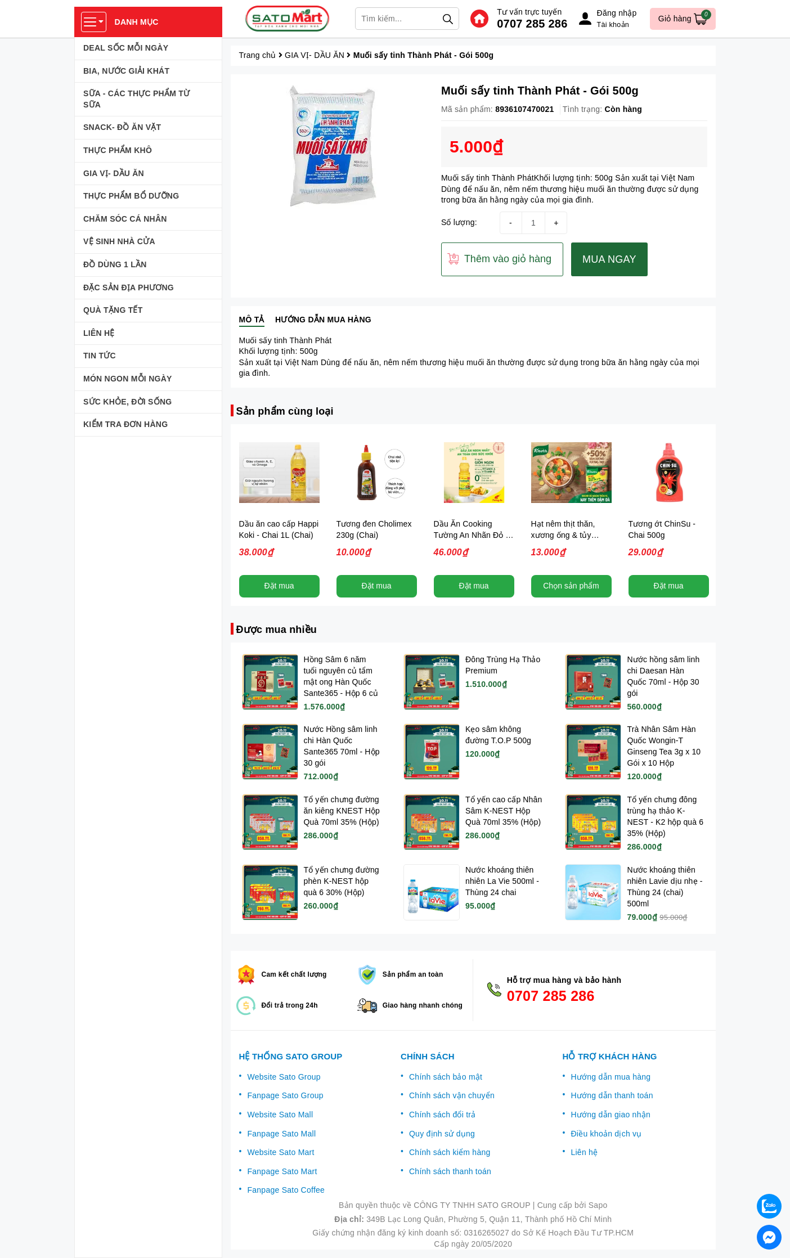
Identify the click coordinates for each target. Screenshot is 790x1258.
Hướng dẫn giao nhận (610, 1114)
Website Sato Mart (281, 1152)
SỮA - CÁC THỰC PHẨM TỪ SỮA (136, 99)
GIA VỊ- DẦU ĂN (113, 173)
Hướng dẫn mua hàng (610, 1076)
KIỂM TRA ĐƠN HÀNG (125, 424)
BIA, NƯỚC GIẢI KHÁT (126, 70)
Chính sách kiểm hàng (450, 1152)
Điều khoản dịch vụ (606, 1133)
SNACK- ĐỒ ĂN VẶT (122, 127)
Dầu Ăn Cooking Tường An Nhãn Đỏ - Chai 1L (471, 535)
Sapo (598, 1205)
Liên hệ (584, 1152)
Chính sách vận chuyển (452, 1095)
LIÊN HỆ (99, 333)
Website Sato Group (284, 1076)
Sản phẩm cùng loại (285, 411)
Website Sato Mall (280, 1114)
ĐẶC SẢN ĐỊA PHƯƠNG (128, 287)
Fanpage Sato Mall (282, 1133)
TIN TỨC (99, 355)
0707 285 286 (532, 23)
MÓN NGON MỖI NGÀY (127, 378)
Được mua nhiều (276, 629)
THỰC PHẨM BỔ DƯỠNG (131, 195)
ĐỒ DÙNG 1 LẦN (115, 264)
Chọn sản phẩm (571, 585)
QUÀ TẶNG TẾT (113, 309)
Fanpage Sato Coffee (286, 1189)
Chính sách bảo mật (445, 1076)
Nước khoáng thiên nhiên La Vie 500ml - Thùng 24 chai (502, 881)
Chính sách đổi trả (442, 1114)
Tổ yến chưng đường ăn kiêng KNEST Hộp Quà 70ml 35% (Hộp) (342, 810)
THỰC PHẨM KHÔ (117, 150)
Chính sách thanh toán (450, 1171)
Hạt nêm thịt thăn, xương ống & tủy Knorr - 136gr (563, 535)
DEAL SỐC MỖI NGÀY (125, 47)
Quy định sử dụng (442, 1133)
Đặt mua (279, 585)
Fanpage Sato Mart (282, 1171)
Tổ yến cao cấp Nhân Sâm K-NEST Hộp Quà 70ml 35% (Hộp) (503, 810)
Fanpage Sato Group (286, 1095)
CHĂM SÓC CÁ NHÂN (125, 218)
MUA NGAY (609, 259)
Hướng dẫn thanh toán (612, 1095)
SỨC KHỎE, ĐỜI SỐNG (127, 401)
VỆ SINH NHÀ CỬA (119, 241)
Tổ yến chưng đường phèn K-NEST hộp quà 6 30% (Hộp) (341, 881)
